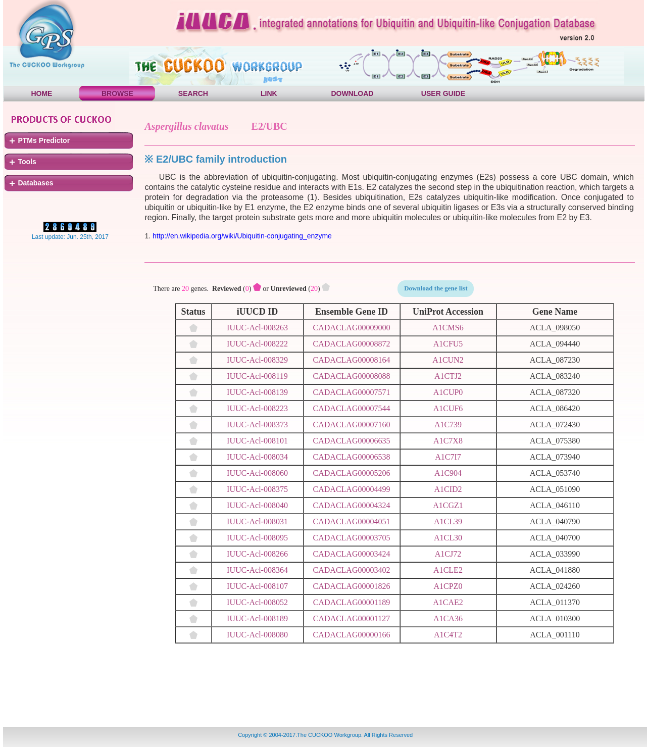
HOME (41, 93)
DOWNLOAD (352, 93)
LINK (269, 93)
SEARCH (193, 93)
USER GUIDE (443, 93)
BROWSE (117, 93)
